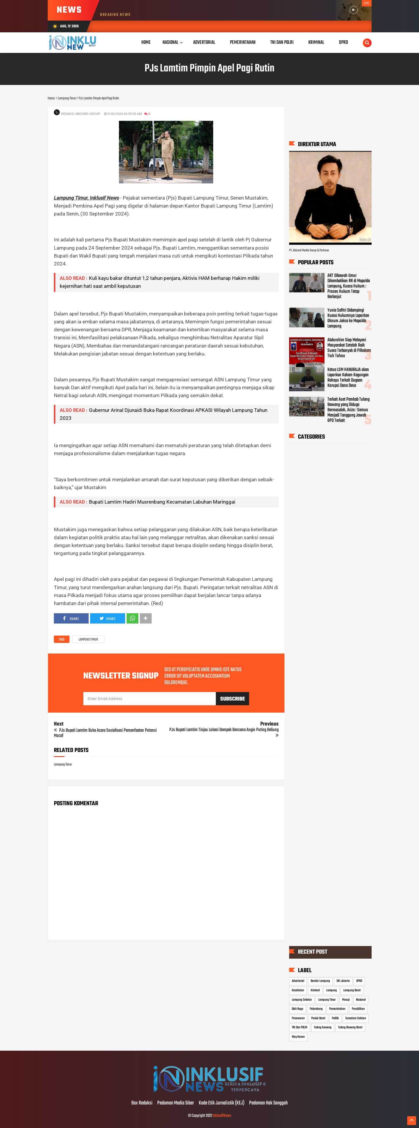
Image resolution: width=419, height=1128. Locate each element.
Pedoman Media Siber (175, 1103)
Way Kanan (298, 1037)
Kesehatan (298, 990)
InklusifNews (222, 1115)
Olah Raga (297, 1009)
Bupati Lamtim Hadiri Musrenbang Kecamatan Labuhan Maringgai (162, 502)
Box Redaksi (142, 1103)
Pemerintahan (337, 1009)
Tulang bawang (323, 1027)
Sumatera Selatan (355, 1018)
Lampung (331, 990)
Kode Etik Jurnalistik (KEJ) (221, 1103)
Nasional (170, 42)
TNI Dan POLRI (299, 1027)
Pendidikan (358, 1009)
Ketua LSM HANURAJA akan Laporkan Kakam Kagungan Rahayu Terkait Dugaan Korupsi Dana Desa (348, 377)
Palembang (316, 1009)
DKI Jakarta (343, 981)
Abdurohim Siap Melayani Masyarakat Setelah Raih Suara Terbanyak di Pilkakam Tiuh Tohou (349, 348)
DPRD (359, 981)
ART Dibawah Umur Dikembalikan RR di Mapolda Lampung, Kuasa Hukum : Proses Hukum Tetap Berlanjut (348, 286)
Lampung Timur (88, 640)
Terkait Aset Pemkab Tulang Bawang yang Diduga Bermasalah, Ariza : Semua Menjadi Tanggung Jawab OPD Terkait (348, 409)
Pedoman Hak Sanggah (268, 1103)
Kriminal (315, 990)
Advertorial (298, 981)
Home (146, 42)
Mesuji (346, 999)
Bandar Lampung (320, 981)
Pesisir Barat (318, 1018)
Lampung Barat (352, 990)
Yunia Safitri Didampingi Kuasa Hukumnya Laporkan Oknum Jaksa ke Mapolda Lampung (348, 318)
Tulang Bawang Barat (350, 1027)
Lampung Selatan (302, 999)
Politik (335, 1018)
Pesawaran (298, 1018)
